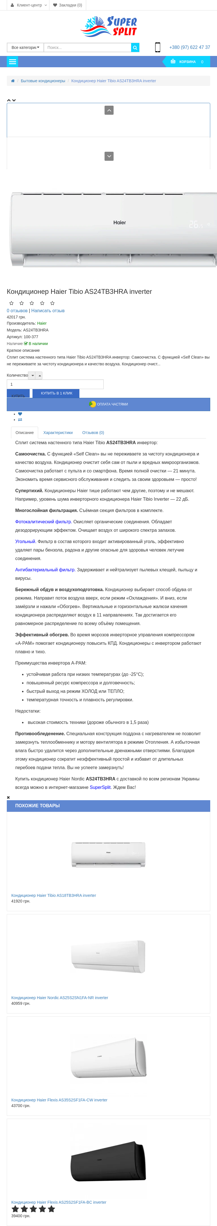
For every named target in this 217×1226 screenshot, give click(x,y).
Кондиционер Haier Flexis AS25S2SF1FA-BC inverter (58, 1202)
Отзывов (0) (93, 432)
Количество (17, 375)
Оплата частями (108, 404)
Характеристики (58, 432)
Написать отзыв (48, 310)
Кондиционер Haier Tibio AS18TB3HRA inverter (53, 895)
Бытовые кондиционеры (43, 81)
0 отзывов (17, 310)
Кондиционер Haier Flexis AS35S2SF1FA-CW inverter (59, 1100)
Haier (41, 323)
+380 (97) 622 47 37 (189, 47)
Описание (25, 432)
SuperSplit (100, 787)
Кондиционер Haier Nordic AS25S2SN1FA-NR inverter (59, 997)
